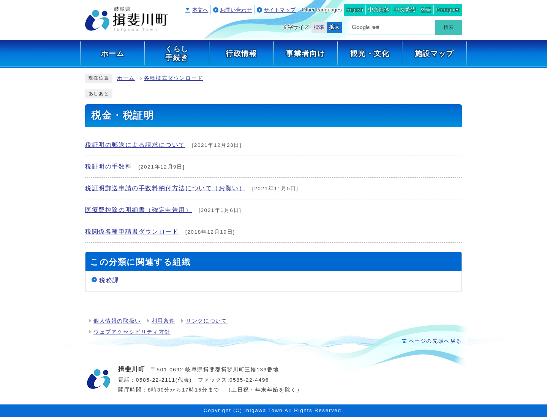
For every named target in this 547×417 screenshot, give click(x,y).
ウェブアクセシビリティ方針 (132, 332)
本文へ (200, 10)
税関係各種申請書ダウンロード (132, 231)
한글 (426, 10)
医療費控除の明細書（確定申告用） (138, 210)
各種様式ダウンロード (173, 78)
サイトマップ (280, 10)
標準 (319, 27)
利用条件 (163, 321)
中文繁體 (405, 10)
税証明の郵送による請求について (135, 145)
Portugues (448, 10)
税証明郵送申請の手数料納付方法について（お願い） (165, 188)
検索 (449, 27)
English (354, 10)
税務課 (109, 280)
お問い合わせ (236, 10)
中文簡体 (378, 10)
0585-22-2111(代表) (164, 380)
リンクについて (206, 321)
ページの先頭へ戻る (435, 341)
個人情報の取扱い (117, 321)
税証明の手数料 (108, 166)
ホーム (126, 78)
